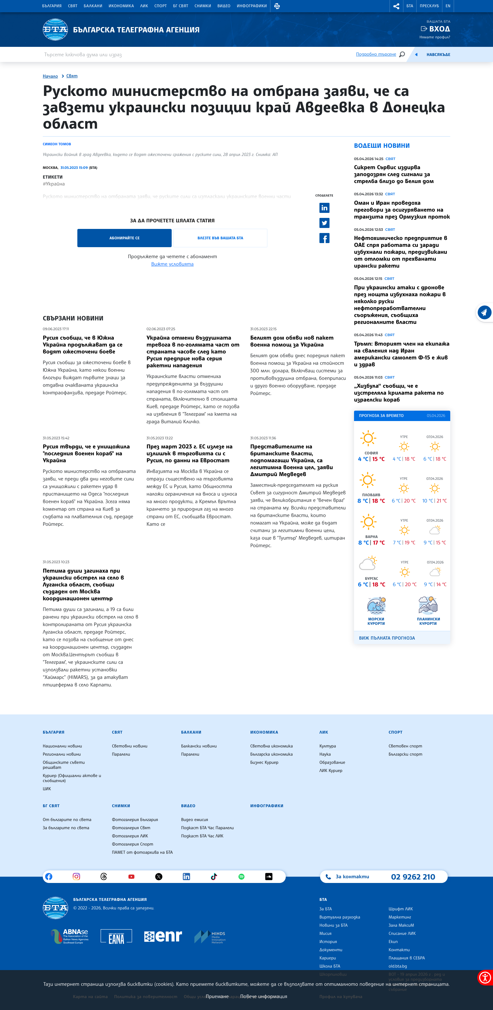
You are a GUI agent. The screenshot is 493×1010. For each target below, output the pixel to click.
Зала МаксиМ (401, 925)
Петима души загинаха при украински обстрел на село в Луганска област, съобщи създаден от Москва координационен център (83, 584)
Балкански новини (199, 746)
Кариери (327, 958)
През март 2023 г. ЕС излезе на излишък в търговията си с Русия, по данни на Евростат (190, 453)
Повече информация (263, 996)
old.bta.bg (398, 966)
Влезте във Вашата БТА (220, 238)
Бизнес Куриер (264, 762)
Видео (224, 5)
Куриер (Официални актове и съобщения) (72, 778)
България (52, 5)
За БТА (325, 909)
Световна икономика (271, 746)
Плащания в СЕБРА (407, 958)
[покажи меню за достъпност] (485, 977)
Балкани (93, 5)
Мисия (325, 933)
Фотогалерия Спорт (132, 844)
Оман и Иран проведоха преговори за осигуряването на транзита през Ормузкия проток (402, 209)
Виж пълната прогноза (387, 638)
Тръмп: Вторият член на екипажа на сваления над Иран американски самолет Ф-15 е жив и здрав (402, 354)
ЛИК (144, 5)
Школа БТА (329, 966)
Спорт (160, 5)
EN (448, 5)
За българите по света (66, 827)
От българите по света (67, 819)
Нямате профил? (434, 37)
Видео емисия (194, 819)
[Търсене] (402, 54)
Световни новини (129, 746)
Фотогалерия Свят (131, 827)
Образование (332, 762)
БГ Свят (180, 5)
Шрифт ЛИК (401, 909)
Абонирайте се (124, 238)
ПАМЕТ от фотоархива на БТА (142, 852)
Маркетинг (400, 917)
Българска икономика (271, 754)
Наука (325, 754)
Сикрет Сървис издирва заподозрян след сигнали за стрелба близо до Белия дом (394, 174)
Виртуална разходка (339, 917)
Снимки (203, 5)
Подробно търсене (376, 54)
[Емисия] (416, 54)
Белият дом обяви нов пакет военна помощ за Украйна (292, 341)
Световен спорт (405, 746)
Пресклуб (429, 5)
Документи (330, 949)
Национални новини (62, 746)
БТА (410, 5)
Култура (327, 746)
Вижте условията (172, 264)
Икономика (121, 5)
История (328, 941)
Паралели (121, 754)
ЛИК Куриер (330, 770)
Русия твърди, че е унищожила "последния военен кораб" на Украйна (86, 453)
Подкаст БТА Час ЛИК (202, 836)
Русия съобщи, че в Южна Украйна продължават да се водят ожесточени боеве (83, 344)
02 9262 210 (413, 876)
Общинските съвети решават (64, 765)
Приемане (217, 996)
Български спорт (405, 754)
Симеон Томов (57, 144)
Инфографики (252, 5)
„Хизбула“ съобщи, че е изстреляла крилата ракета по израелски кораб (399, 392)
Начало (50, 76)
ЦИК (47, 788)
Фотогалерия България (135, 819)
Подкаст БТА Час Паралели (207, 827)
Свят (72, 5)
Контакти (399, 949)
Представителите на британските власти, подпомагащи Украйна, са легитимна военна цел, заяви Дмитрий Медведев (291, 460)
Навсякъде (438, 54)
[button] (277, 6)
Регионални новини (62, 754)
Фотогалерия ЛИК (130, 836)
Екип (393, 941)
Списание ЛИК (402, 933)
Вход (439, 28)
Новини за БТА (333, 925)
